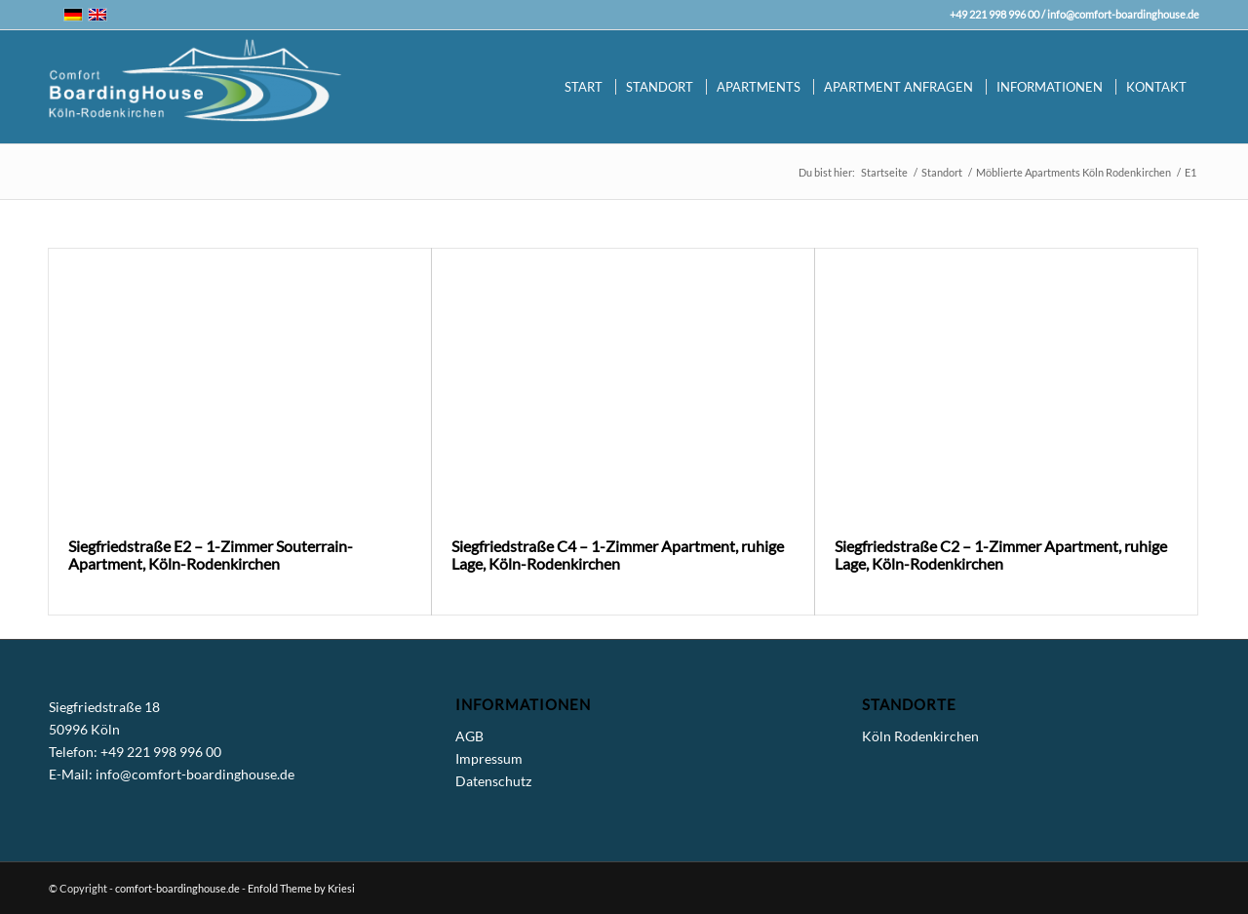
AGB (469, 736)
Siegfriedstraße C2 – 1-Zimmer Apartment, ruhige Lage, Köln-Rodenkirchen (1001, 554)
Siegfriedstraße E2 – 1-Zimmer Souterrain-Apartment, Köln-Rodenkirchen (210, 554)
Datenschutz (493, 781)
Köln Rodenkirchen (920, 736)
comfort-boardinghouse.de (177, 888)
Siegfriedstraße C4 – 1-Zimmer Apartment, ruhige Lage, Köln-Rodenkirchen (617, 554)
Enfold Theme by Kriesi (301, 888)
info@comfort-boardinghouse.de (1123, 14)
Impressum (489, 758)
